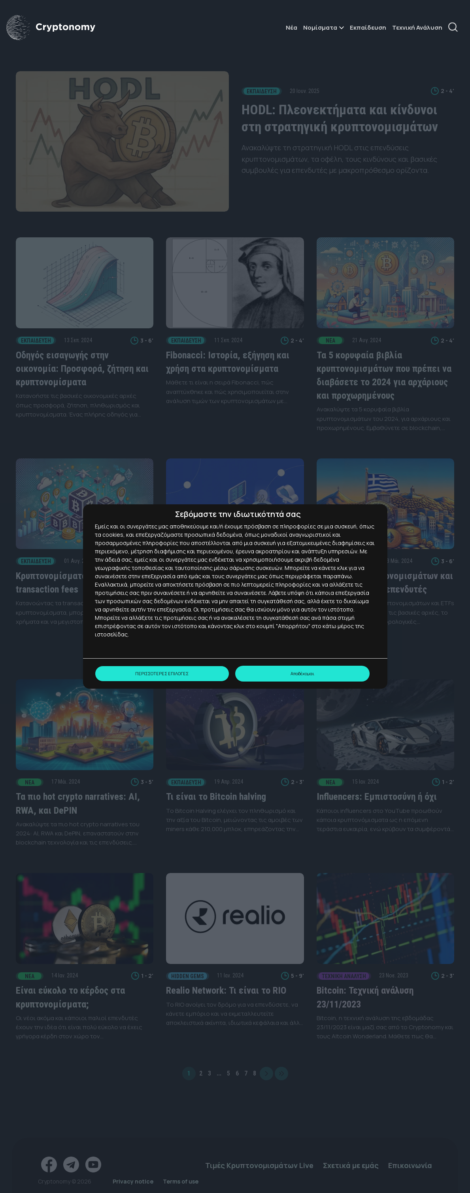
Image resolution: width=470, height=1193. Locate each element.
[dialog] (235, 596)
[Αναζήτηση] (456, 28)
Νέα (291, 28)
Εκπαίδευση (368, 28)
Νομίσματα (320, 28)
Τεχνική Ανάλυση (417, 28)
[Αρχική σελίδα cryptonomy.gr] (50, 27)
